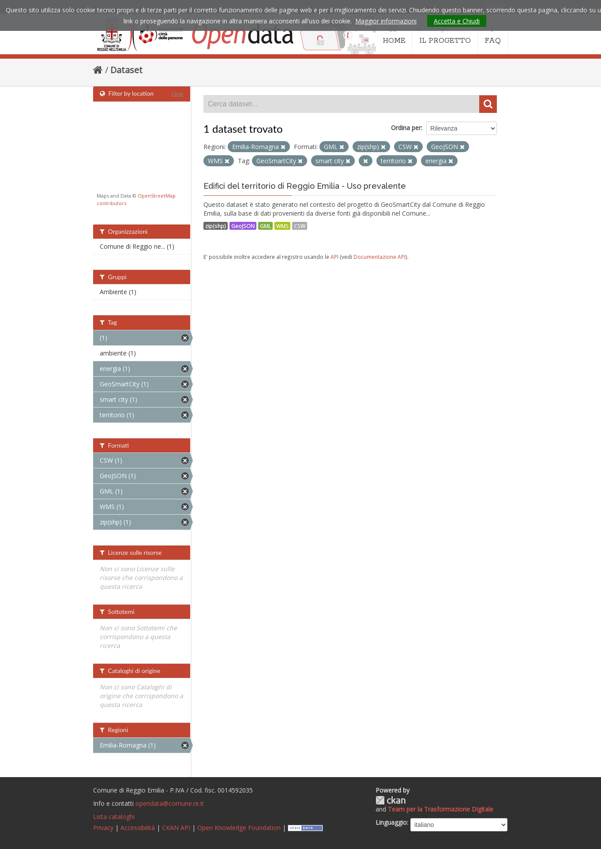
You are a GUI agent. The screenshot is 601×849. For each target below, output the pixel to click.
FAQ (493, 34)
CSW (299, 225)
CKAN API (176, 827)
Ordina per (406, 127)
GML (265, 225)
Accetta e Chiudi (457, 21)
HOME (394, 34)
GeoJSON (243, 225)
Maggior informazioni (386, 21)
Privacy (103, 827)
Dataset (126, 70)
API (334, 256)
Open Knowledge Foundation (239, 827)
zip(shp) (215, 225)
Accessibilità (137, 827)
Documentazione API (379, 256)
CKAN (391, 800)
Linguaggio (391, 822)
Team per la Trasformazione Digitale (440, 809)
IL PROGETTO (445, 34)
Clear (177, 93)
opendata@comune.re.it (169, 803)
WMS (282, 225)
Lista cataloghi (114, 816)
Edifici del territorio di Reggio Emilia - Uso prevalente (304, 186)
